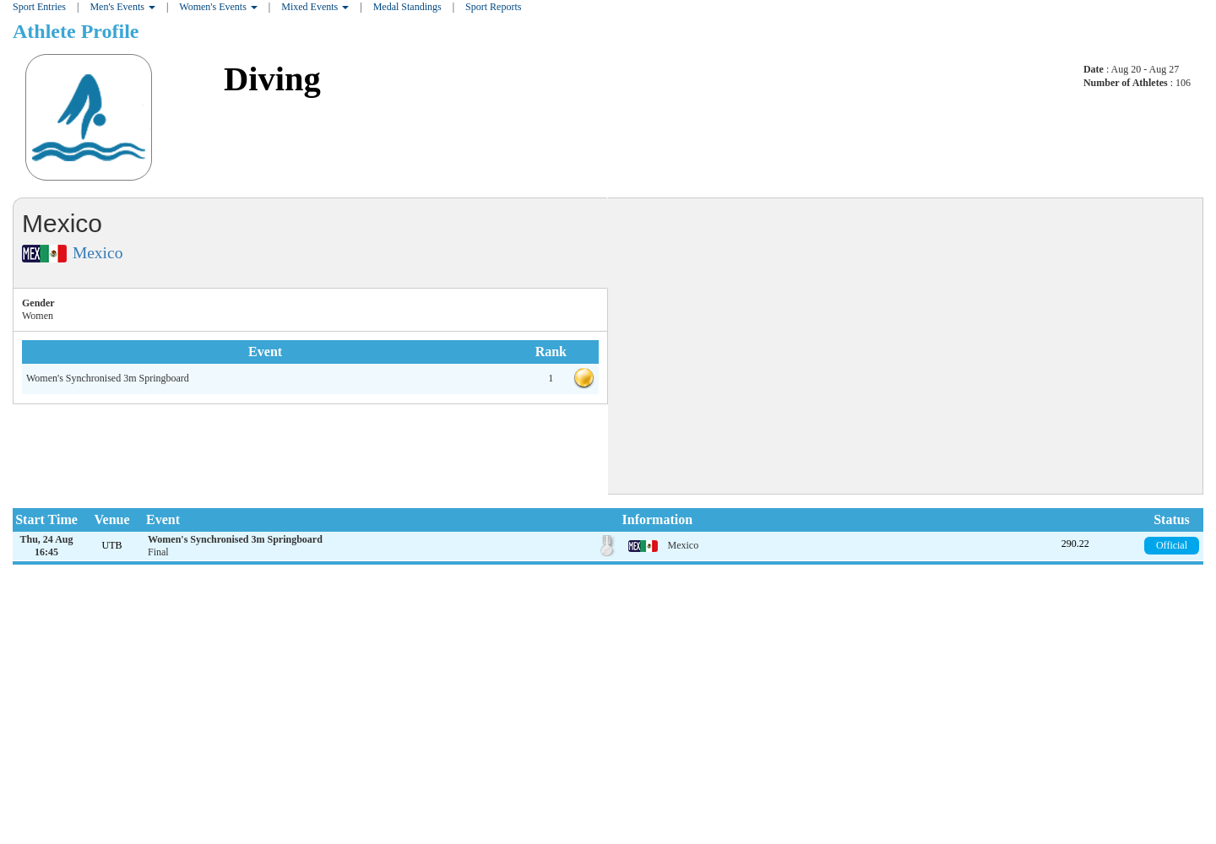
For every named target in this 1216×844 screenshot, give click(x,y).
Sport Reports (493, 7)
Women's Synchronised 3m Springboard (107, 378)
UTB (112, 545)
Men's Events (122, 7)
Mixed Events (315, 7)
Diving (272, 79)
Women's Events (218, 7)
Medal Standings (407, 7)
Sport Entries (39, 7)
